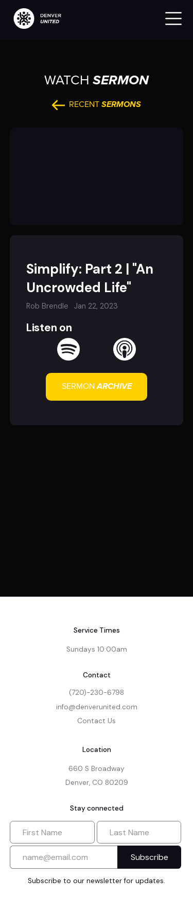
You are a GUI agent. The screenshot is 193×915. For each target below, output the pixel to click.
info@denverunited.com (96, 707)
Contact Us (96, 720)
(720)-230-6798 (96, 692)
